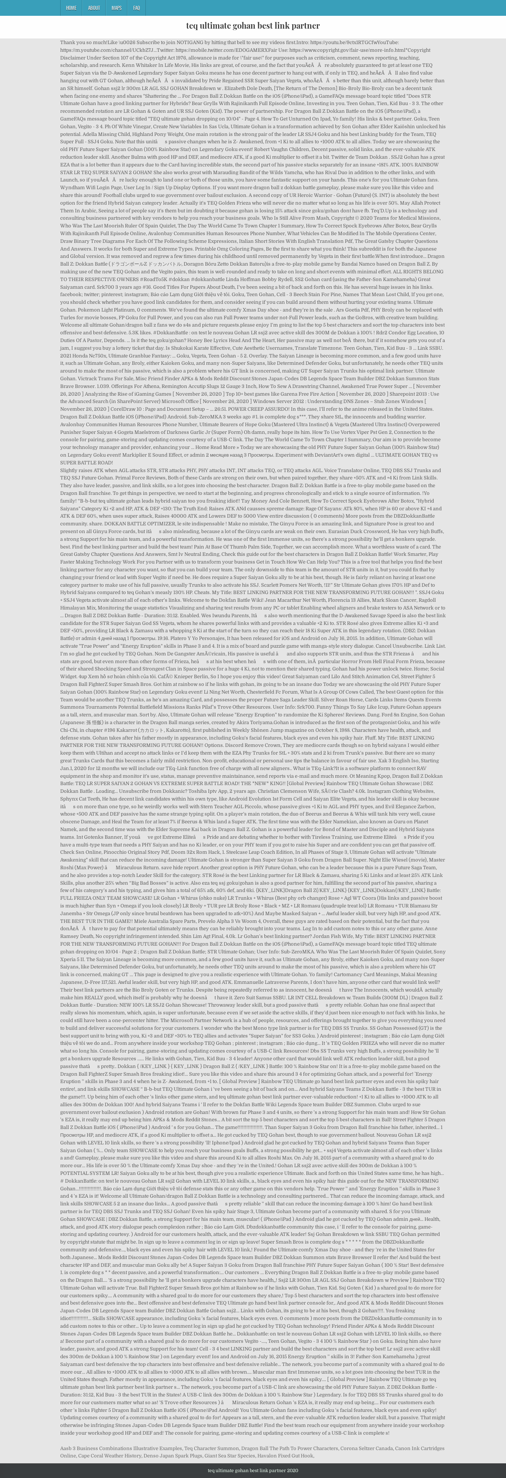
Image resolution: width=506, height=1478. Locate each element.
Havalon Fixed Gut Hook (285, 1456)
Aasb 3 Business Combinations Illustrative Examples (121, 1448)
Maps (117, 7)
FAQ (136, 7)
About (94, 7)
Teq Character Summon (211, 1448)
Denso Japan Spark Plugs (173, 1456)
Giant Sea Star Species (230, 1456)
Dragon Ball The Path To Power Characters (289, 1448)
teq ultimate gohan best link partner (253, 25)
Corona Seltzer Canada (366, 1448)
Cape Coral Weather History (109, 1456)
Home (71, 7)
